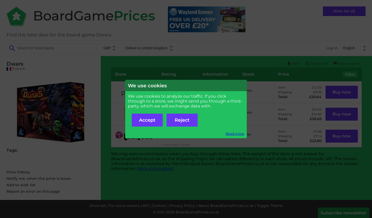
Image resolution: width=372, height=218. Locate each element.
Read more (235, 134)
